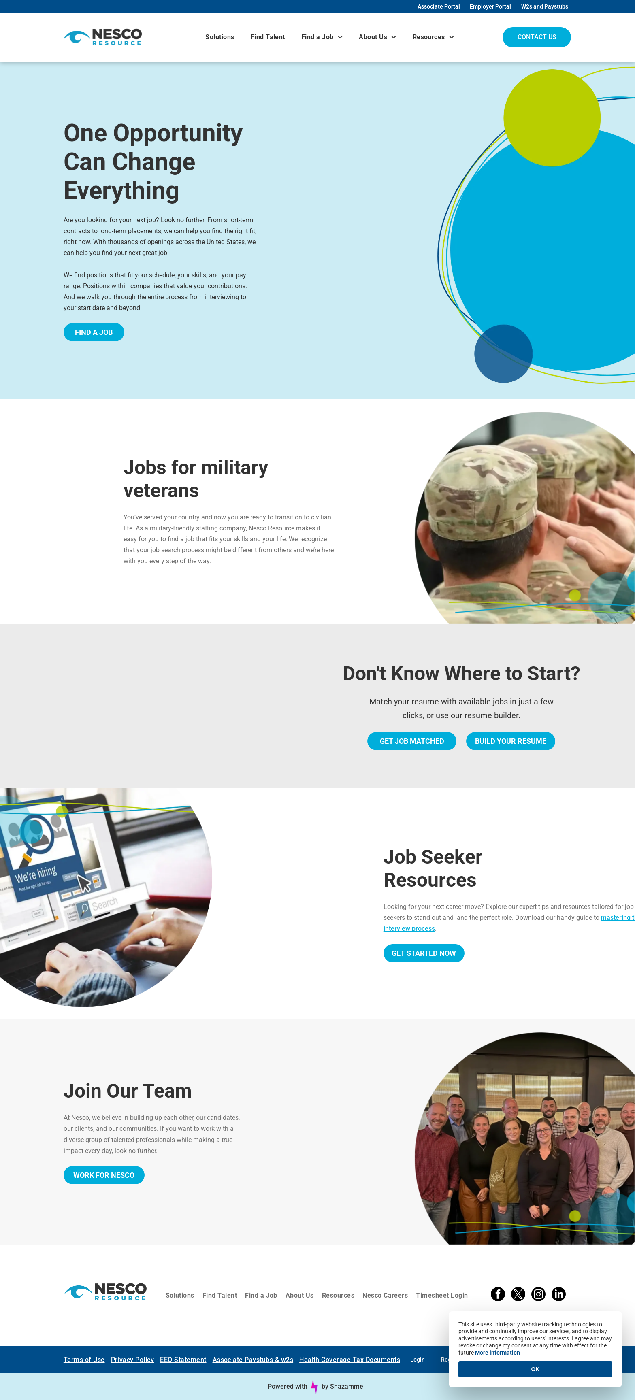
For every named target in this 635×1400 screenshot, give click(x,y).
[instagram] (538, 1295)
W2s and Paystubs (544, 6)
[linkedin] (559, 1295)
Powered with (287, 1386)
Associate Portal (439, 6)
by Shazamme (342, 1386)
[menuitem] (219, 37)
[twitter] (518, 1295)
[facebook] (498, 1295)
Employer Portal (490, 6)
